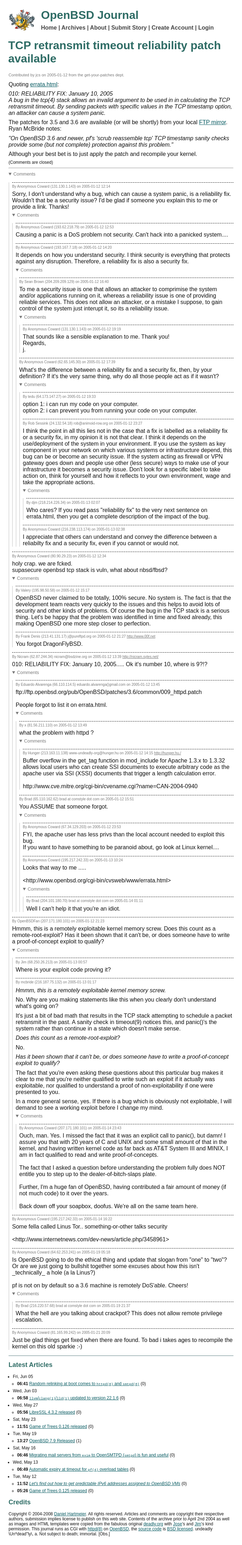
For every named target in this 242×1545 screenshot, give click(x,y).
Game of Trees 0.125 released (58, 1490)
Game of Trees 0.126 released (58, 1426)
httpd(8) (95, 1528)
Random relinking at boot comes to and (84, 1383)
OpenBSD (119, 1528)
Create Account (172, 28)
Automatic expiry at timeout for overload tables (78, 1469)
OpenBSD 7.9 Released (52, 1440)
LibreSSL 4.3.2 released (52, 1412)
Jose (177, 1523)
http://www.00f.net (141, 636)
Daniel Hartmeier (70, 1513)
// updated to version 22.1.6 (74, 1397)
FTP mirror (212, 122)
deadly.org (153, 1523)
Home (49, 28)
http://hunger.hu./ (167, 753)
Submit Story (129, 28)
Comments (25, 174)
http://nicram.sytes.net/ (140, 657)
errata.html (43, 84)
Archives (73, 28)
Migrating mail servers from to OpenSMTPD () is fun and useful (99, 1455)
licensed (180, 1528)
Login (206, 28)
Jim (198, 1523)
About (98, 28)
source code (149, 1528)
